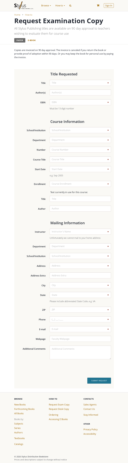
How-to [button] (60, 5)
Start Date (40, 169)
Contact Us (89, 409)
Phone (42, 319)
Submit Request (99, 380)
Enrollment (40, 184)
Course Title (39, 159)
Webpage (41, 339)
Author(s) (41, 92)
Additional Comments (34, 348)
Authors (18, 432)
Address (41, 265)
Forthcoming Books (24, 409)
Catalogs (18, 444)
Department (39, 140)
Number (41, 149)
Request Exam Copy (59, 404)
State (43, 295)
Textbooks (19, 438)
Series (17, 428)
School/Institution (36, 130)
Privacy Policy (90, 429)
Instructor (40, 231)
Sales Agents (90, 404)
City (44, 285)
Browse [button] (46, 5)
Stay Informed (90, 414)
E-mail (42, 329)
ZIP (44, 309)
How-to (28, 14)
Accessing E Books (58, 419)
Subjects (18, 423)
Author (42, 208)
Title (43, 83)
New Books (20, 404)
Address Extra (38, 275)
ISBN (43, 102)
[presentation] (93, 368)
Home (17, 14)
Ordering (53, 414)
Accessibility (89, 433)
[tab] (19, 40)
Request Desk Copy (59, 409)
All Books (19, 413)
